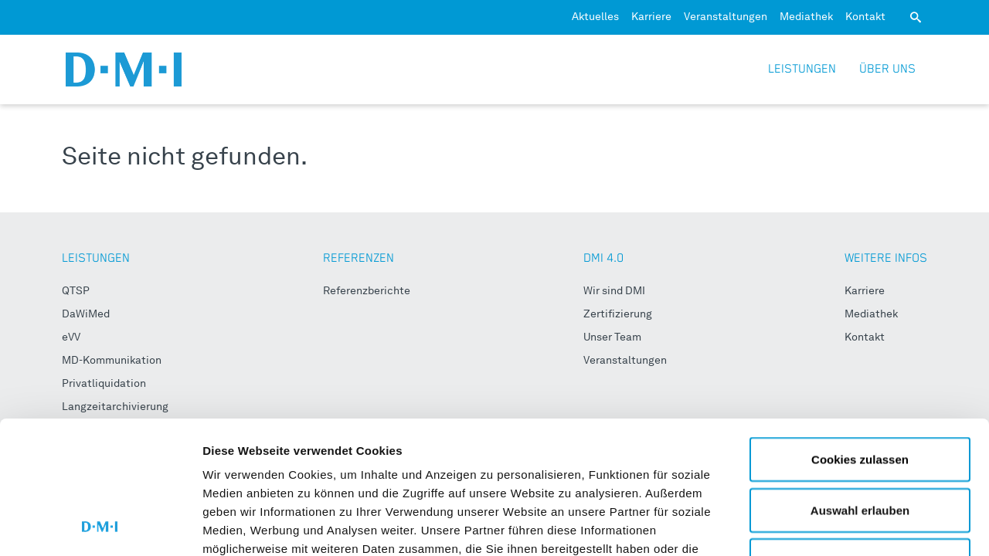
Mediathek (806, 17)
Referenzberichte (366, 291)
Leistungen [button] (802, 69)
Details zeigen (822, 525)
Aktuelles (595, 17)
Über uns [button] (887, 69)
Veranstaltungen (725, 17)
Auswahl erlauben (860, 385)
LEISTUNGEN (96, 258)
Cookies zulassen (860, 334)
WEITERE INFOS (886, 258)
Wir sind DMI (614, 291)
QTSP (76, 291)
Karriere (651, 17)
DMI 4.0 (603, 258)
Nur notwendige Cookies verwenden (860, 445)
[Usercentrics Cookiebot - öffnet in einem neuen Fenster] (100, 525)
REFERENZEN (358, 258)
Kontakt (865, 17)
